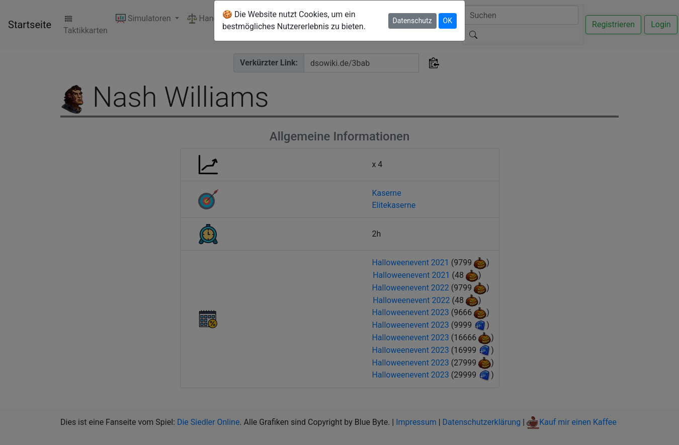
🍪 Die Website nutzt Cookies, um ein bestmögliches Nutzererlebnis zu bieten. (294, 20)
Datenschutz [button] (412, 21)
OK (447, 21)
